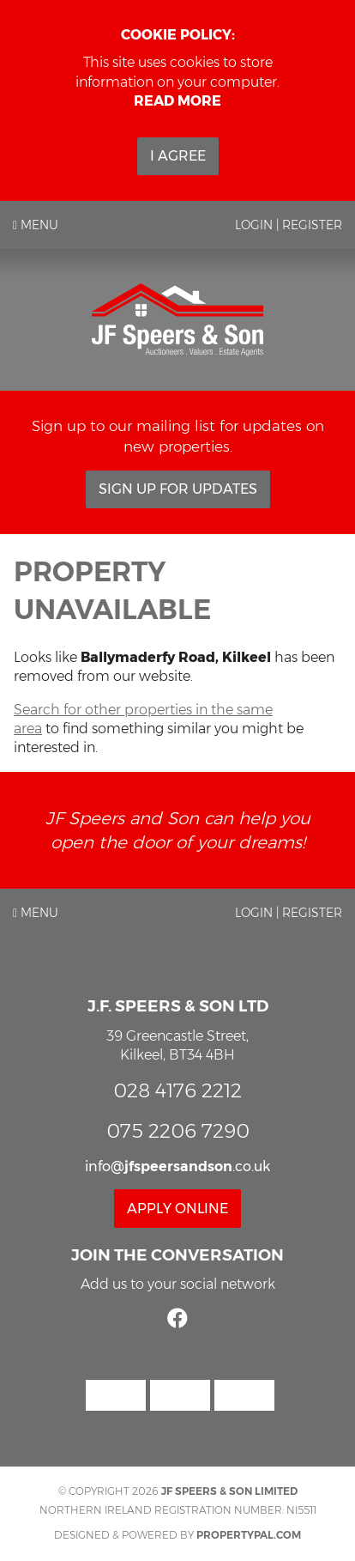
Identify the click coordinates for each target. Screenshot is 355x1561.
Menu (35, 225)
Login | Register (288, 225)
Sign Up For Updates (178, 489)
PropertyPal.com (248, 1534)
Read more (177, 101)
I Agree (178, 156)
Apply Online (177, 1208)
